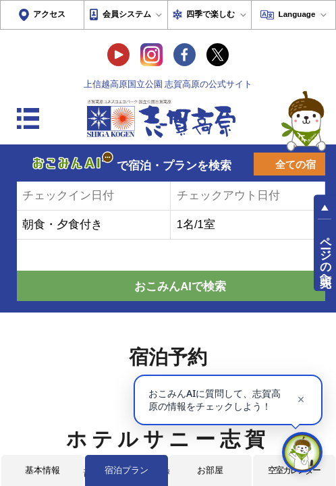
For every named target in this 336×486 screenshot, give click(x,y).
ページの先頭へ (325, 255)
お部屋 (210, 470)
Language (297, 13)
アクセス (49, 13)
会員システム (127, 13)
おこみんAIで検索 (180, 286)
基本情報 (42, 470)
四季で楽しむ (210, 13)
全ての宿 (295, 164)
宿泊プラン (126, 470)
